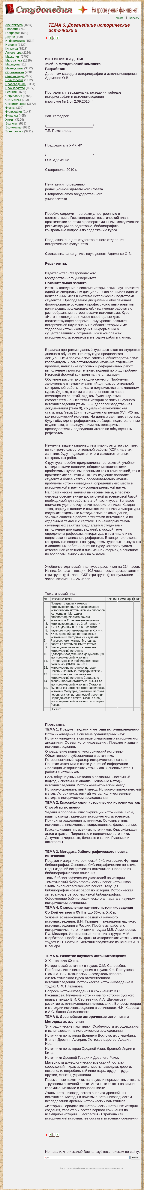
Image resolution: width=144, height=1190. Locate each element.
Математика (13, 60)
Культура (11, 48)
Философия (13, 111)
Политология (14, 80)
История (11, 44)
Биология (12, 29)
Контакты (134, 18)
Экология (11, 123)
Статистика (13, 99)
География (12, 33)
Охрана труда (15, 76)
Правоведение (15, 84)
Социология (13, 96)
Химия (9, 119)
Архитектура (14, 25)
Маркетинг (12, 56)
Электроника (14, 131)
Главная (119, 18)
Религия (11, 92)
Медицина (12, 64)
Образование (14, 72)
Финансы (11, 115)
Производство (15, 88)
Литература (13, 52)
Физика (10, 107)
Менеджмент (14, 68)
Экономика (13, 127)
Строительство (15, 103)
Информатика (15, 40)
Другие (10, 36)
